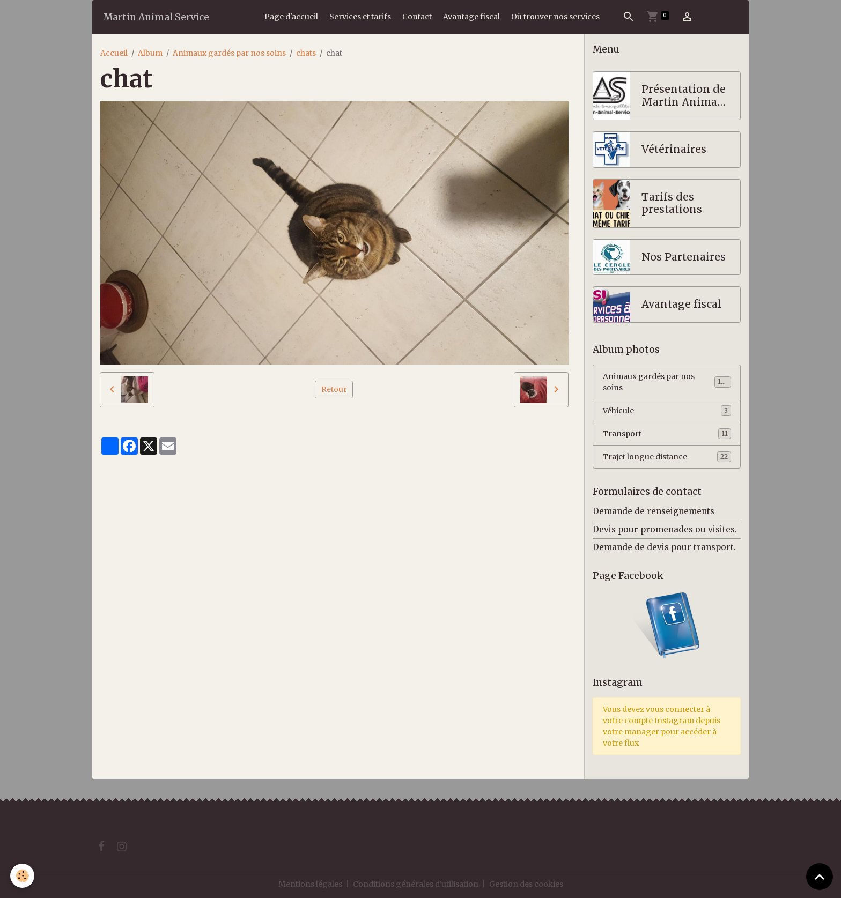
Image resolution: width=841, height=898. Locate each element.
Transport (667, 433)
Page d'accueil (291, 16)
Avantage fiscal (471, 16)
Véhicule (667, 410)
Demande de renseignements (653, 511)
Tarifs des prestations (671, 203)
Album (150, 53)
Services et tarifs (360, 16)
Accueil (114, 53)
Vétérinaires (673, 149)
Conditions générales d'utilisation (415, 884)
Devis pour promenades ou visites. (665, 529)
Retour (334, 389)
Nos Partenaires (683, 257)
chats (306, 53)
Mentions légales (310, 884)
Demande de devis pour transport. (664, 547)
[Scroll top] (819, 876)
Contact (417, 16)
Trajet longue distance (667, 456)
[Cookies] (23, 876)
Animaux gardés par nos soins (229, 53)
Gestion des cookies (526, 884)
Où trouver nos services (555, 16)
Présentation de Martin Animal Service (683, 95)
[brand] (156, 17)
